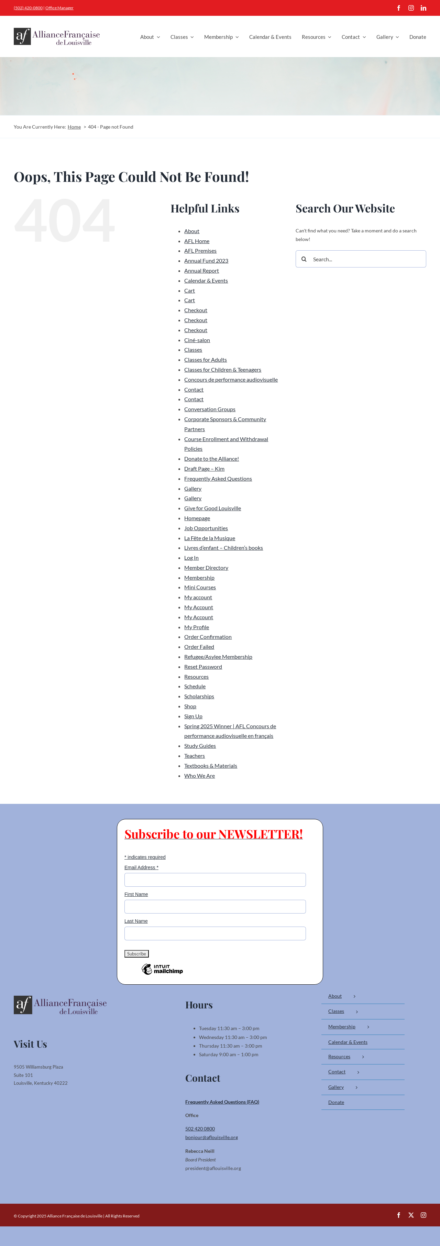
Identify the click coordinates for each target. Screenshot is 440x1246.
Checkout (195, 310)
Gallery (192, 488)
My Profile (196, 627)
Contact (194, 389)
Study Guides (200, 745)
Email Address (141, 867)
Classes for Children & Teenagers (222, 369)
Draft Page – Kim (204, 468)
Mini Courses (200, 587)
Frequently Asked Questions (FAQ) (222, 1102)
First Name (136, 894)
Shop (190, 706)
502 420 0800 (200, 1129)
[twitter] (411, 1215)
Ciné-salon (197, 340)
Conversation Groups (209, 409)
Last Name (136, 921)
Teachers (194, 755)
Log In (191, 557)
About (191, 231)
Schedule (195, 686)
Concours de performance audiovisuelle (231, 379)
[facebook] (399, 8)
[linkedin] (423, 8)
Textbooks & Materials (210, 765)
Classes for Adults (205, 359)
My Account (198, 607)
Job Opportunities (206, 528)
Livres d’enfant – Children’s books (223, 547)
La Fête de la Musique (209, 538)
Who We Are (199, 775)
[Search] (304, 258)
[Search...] (361, 258)
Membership (199, 577)
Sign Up (193, 716)
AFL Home (196, 241)
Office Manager (59, 7)
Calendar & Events (206, 280)
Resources (196, 676)
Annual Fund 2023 (206, 260)
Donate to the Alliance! (211, 458)
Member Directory (206, 567)
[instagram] (411, 8)
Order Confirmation (208, 636)
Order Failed (199, 646)
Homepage (197, 518)
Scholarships (199, 696)
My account (198, 597)
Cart (189, 290)
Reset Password (203, 666)
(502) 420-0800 (28, 7)
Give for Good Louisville (212, 508)
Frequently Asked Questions (218, 478)
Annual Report (201, 270)
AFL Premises (200, 250)
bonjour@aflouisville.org (211, 1137)
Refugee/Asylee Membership (218, 656)
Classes (193, 349)
